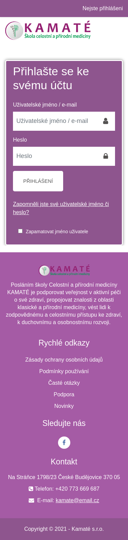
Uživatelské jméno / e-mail (45, 105)
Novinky (64, 406)
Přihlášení (38, 181)
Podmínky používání (64, 371)
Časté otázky (64, 383)
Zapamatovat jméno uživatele (57, 231)
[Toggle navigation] (119, 30)
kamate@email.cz (77, 500)
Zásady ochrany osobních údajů (64, 360)
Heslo (20, 140)
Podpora (64, 394)
